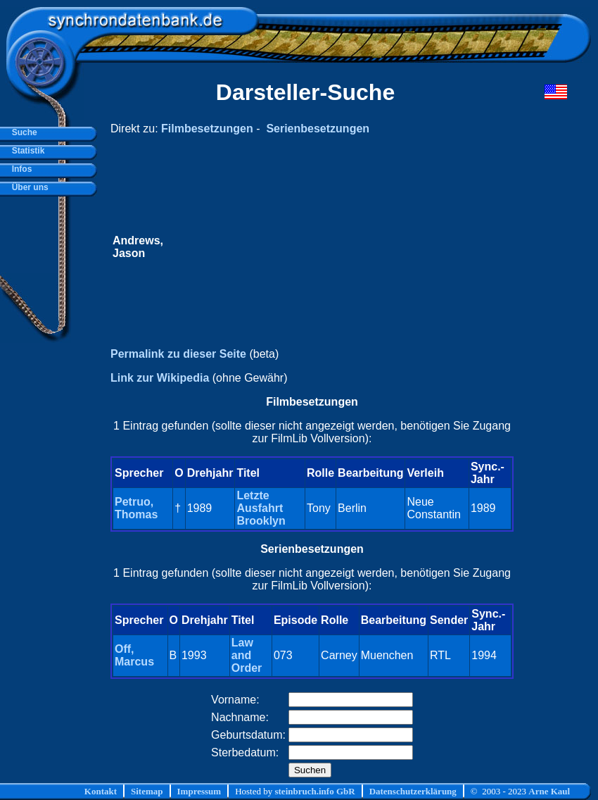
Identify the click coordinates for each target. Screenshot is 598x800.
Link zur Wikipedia (159, 378)
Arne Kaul (549, 791)
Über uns (28, 187)
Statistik (25, 151)
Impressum (199, 791)
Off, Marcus (134, 655)
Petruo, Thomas (136, 508)
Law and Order (246, 655)
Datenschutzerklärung (413, 791)
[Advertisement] (338, 247)
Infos (19, 169)
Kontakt (100, 791)
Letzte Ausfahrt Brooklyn (260, 508)
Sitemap (147, 791)
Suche (22, 132)
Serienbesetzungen (317, 129)
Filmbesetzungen (207, 129)
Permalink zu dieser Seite (178, 354)
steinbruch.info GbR (314, 791)
